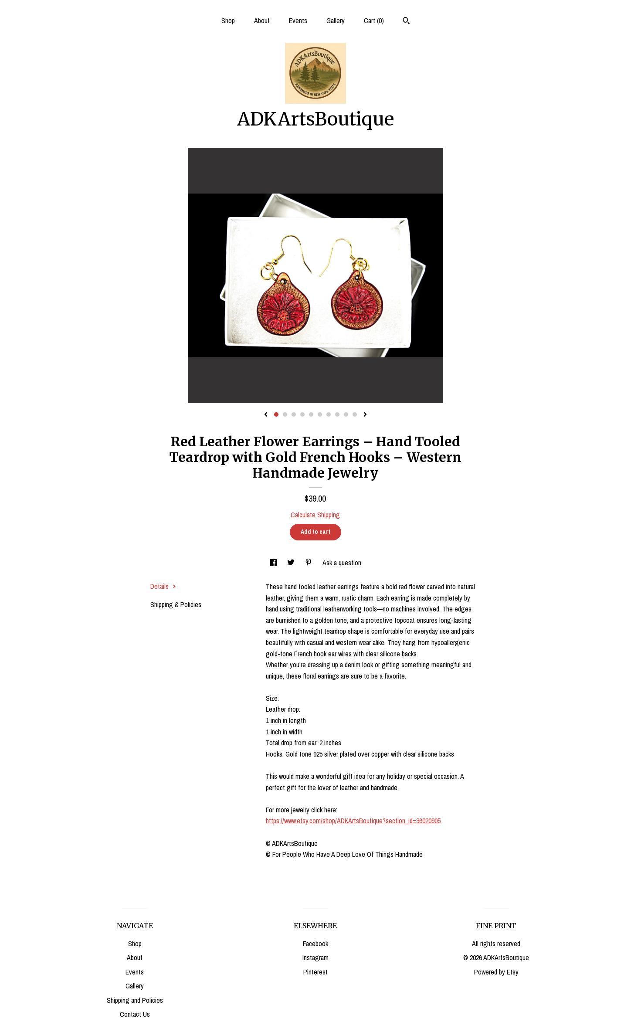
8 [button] (337, 414)
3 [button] (294, 414)
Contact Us (135, 1014)
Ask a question (341, 562)
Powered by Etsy (496, 972)
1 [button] (276, 414)
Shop (228, 20)
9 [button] (346, 414)
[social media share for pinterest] (309, 562)
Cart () (374, 20)
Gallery (335, 20)
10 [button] (355, 414)
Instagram (315, 957)
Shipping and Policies (135, 1000)
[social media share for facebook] (274, 562)
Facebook (315, 943)
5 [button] (311, 414)
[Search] (406, 22)
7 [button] (328, 414)
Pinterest (315, 972)
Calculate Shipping (315, 514)
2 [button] (285, 414)
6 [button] (320, 414)
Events (298, 20)
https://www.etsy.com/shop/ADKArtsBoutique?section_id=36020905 (353, 820)
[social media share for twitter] (291, 562)
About (262, 20)
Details (163, 586)
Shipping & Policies (175, 604)
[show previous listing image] (266, 415)
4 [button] (302, 414)
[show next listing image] (365, 415)
